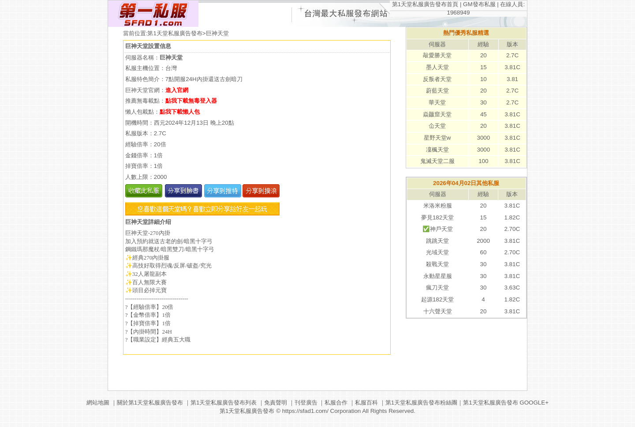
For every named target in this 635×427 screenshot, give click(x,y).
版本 (512, 44)
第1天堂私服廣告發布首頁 (425, 4)
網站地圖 (97, 402)
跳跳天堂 (437, 241)
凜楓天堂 (437, 149)
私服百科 (366, 402)
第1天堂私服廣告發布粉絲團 (421, 402)
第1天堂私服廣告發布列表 (223, 402)
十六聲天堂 (437, 311)
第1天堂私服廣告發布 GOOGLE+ (506, 402)
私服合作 (336, 402)
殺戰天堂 (437, 264)
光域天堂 (437, 252)
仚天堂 (437, 126)
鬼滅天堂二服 (437, 161)
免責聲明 (275, 402)
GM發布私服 (479, 4)
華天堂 (437, 102)
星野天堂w (437, 137)
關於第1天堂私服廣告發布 (150, 402)
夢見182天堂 (437, 217)
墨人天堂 (437, 67)
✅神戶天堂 (437, 229)
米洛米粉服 (437, 205)
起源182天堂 (437, 299)
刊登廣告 (306, 402)
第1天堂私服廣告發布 (174, 33)
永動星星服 (437, 276)
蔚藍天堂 (437, 90)
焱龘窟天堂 (437, 114)
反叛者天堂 (437, 79)
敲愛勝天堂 (437, 55)
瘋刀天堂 (437, 287)
